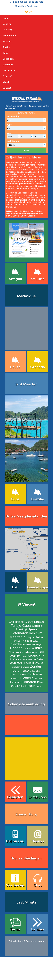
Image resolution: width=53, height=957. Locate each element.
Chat (38, 885)
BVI (15, 587)
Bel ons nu (15, 841)
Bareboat (32, 659)
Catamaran (19, 633)
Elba (32, 671)
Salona (38, 678)
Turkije (16, 625)
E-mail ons (37, 797)
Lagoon (15, 682)
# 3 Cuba (39, 181)
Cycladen (16, 667)
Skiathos (14, 652)
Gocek (24, 656)
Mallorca (36, 641)
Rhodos (16, 648)
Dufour (30, 686)
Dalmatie (25, 667)
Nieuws (37, 841)
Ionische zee (18, 674)
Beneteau (15, 678)
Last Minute (26, 902)
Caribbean (34, 674)
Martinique (26, 296)
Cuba (23, 216)
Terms (15, 929)
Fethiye (16, 641)
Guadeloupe (21, 188)
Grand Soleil (17, 686)
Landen (37, 929)
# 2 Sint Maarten (26, 181)
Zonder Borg (26, 814)
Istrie (38, 671)
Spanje (32, 629)
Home (8, 106)
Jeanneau (16, 662)
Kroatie (39, 621)
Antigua (15, 278)
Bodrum (29, 622)
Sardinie (37, 625)
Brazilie (31, 216)
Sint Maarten (12, 216)
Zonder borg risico (27, 668)
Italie (32, 633)
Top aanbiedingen (26, 858)
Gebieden (15, 797)
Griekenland (16, 621)
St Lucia (37, 278)
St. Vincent (15, 659)
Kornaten (29, 682)
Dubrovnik (28, 648)
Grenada (37, 367)
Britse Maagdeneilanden (31, 213)
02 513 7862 (37, 2)
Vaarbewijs (15, 885)
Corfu (24, 659)
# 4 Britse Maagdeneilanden (26, 182)
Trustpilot (9, 108)
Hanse (38, 686)
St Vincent (26, 604)
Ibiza (39, 648)
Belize (15, 367)
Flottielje (26, 678)
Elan (40, 682)
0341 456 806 (21, 2)
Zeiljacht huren (20, 106)
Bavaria (37, 662)
